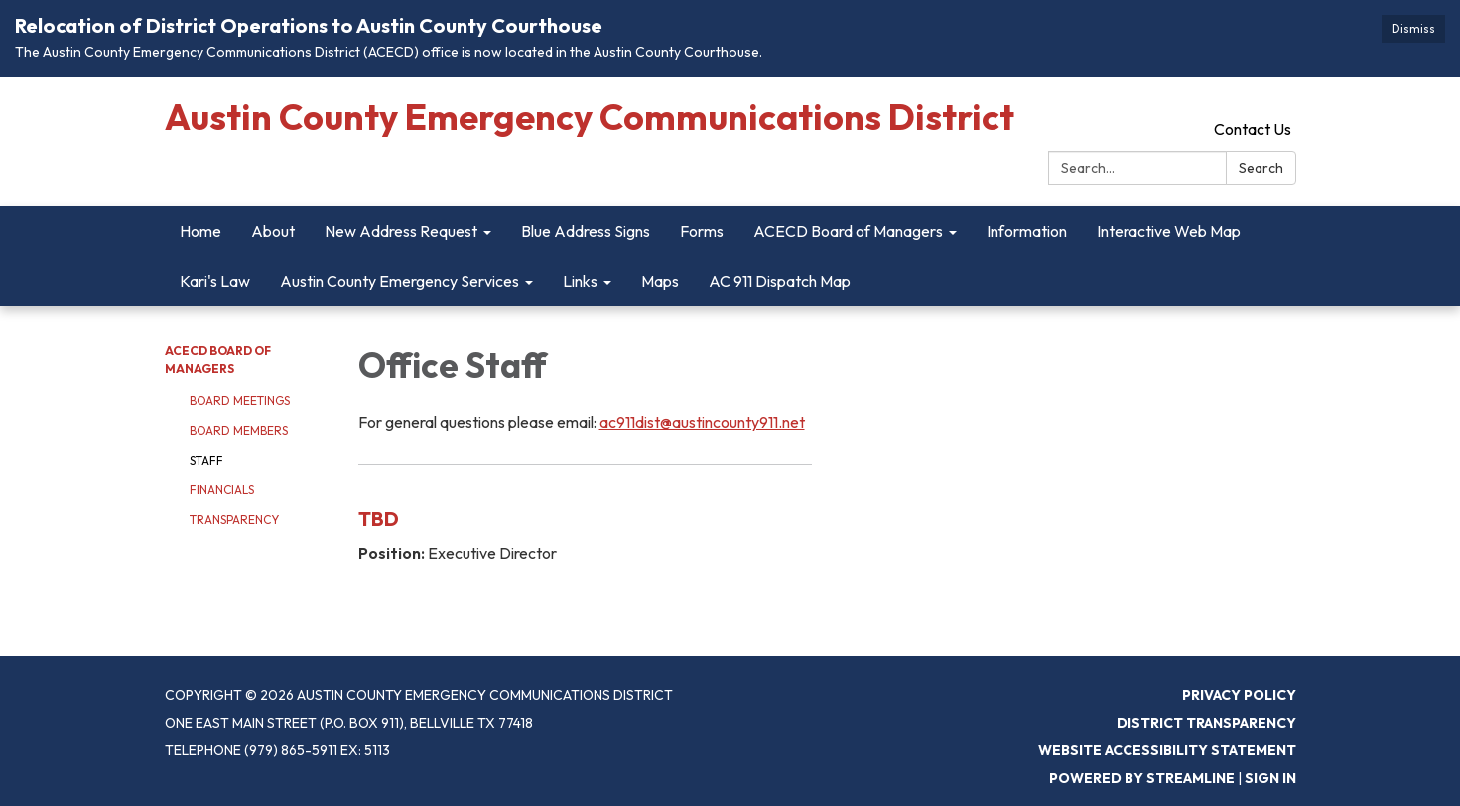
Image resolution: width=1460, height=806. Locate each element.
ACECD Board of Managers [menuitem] (848, 231)
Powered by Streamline (1142, 778)
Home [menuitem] (200, 231)
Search (1261, 168)
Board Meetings (240, 400)
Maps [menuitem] (660, 281)
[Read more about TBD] (585, 530)
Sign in (1270, 778)
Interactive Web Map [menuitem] (1169, 231)
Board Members (239, 430)
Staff (206, 460)
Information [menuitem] (1027, 231)
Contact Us (1252, 129)
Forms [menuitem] (702, 231)
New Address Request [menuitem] (401, 231)
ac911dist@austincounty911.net (702, 422)
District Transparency (1206, 723)
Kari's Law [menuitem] (215, 281)
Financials (222, 489)
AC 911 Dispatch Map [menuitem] (780, 281)
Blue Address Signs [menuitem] (585, 231)
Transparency (234, 519)
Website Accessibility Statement (1167, 750)
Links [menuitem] (580, 281)
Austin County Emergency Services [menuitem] (399, 281)
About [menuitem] (273, 231)
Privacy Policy (1239, 695)
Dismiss (1413, 28)
